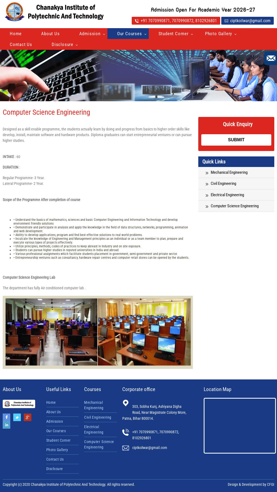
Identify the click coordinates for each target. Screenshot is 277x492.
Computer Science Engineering (232, 206)
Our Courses (129, 33)
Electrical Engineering (225, 194)
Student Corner (174, 33)
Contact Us (21, 44)
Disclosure (62, 44)
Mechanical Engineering (227, 172)
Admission (90, 33)
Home (16, 33)
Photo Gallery (218, 33)
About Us (50, 33)
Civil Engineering (221, 183)
